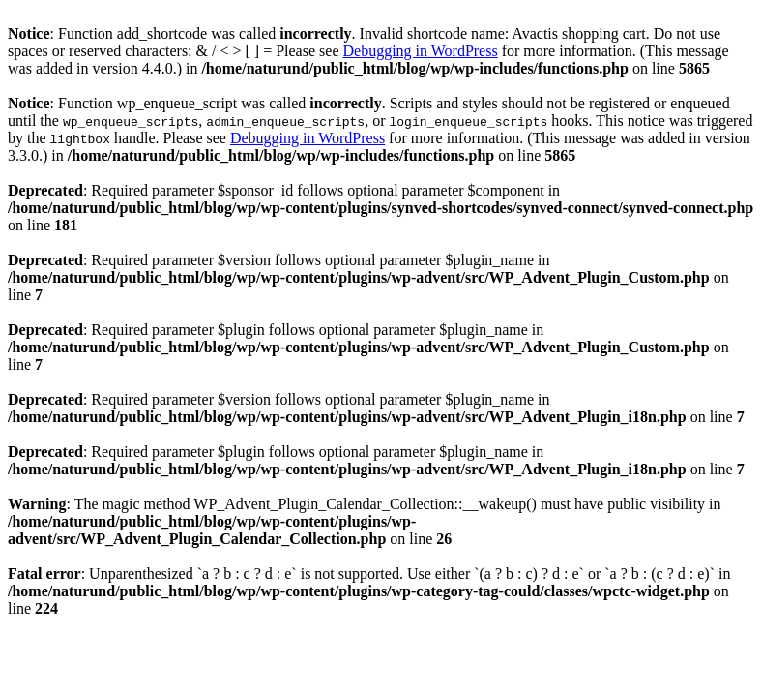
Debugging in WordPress (419, 51)
